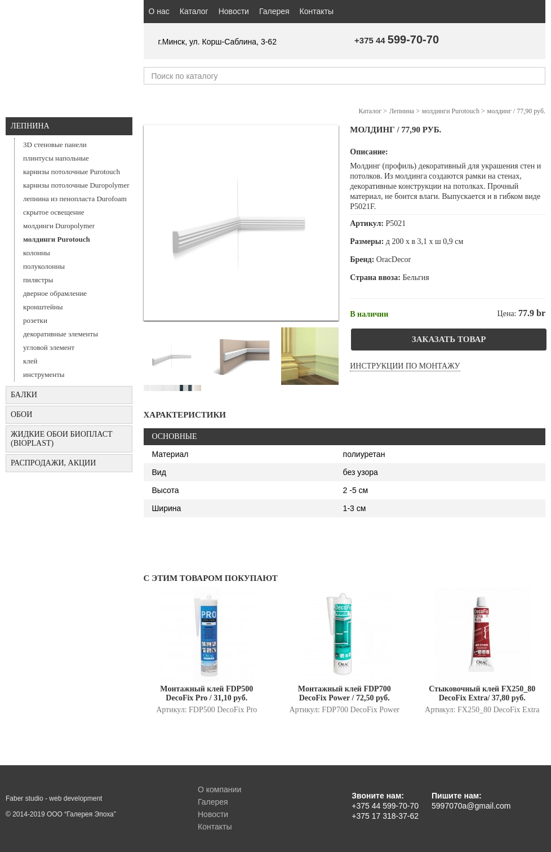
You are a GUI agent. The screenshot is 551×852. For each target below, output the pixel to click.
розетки (35, 320)
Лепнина (30, 126)
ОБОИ (21, 414)
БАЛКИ (24, 394)
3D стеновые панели (55, 144)
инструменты (44, 374)
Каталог (194, 11)
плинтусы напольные (56, 158)
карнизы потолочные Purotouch (71, 171)
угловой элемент (48, 347)
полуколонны (44, 266)
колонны (36, 252)
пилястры (38, 280)
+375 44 (396, 40)
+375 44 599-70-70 (385, 805)
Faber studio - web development (54, 798)
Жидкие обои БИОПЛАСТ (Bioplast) (62, 438)
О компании (219, 789)
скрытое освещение (53, 212)
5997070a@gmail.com (471, 805)
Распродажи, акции (53, 463)
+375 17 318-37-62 (385, 815)
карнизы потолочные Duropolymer (76, 185)
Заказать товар (449, 339)
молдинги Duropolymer (59, 225)
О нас (159, 11)
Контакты (317, 11)
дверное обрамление (55, 293)
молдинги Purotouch (56, 239)
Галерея (274, 11)
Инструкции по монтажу (405, 366)
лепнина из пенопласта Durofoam (75, 198)
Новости (234, 11)
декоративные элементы (60, 334)
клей (30, 361)
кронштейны (43, 307)
